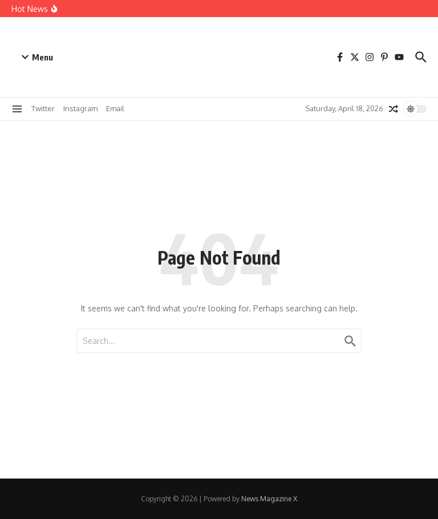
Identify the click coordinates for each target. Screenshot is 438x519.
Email (115, 108)
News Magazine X (269, 498)
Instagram (80, 108)
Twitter (43, 108)
